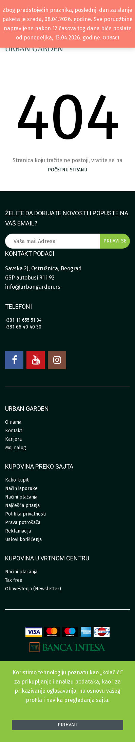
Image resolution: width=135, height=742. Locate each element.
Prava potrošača (22, 522)
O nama (13, 422)
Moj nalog (15, 448)
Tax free (13, 580)
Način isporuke (21, 488)
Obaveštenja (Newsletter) (33, 589)
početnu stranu (67, 170)
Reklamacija (18, 531)
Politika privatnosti (25, 514)
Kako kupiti (17, 480)
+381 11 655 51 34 (23, 320)
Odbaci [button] (111, 38)
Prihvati (68, 725)
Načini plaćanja (21, 497)
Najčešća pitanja (22, 505)
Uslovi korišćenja (23, 539)
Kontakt (13, 431)
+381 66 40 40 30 (23, 327)
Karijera (13, 439)
